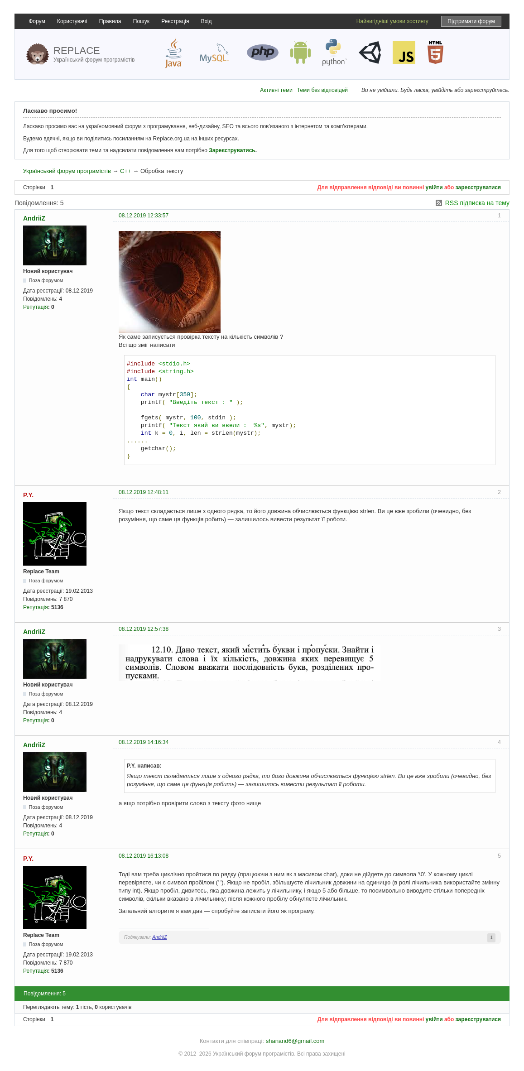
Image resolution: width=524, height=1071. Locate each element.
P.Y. (28, 495)
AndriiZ (34, 218)
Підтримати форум (471, 21)
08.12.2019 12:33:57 (143, 215)
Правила (110, 21)
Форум (37, 21)
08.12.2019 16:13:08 (143, 856)
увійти (434, 187)
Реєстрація (175, 21)
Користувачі (72, 21)
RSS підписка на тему (477, 203)
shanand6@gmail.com (295, 1040)
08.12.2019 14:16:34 (143, 742)
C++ (125, 171)
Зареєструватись (232, 150)
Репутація (35, 307)
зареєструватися (478, 187)
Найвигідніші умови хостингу (392, 21)
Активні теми (276, 90)
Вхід (206, 21)
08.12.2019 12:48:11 (143, 492)
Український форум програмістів (67, 171)
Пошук (141, 21)
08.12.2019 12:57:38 (143, 629)
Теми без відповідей (322, 90)
